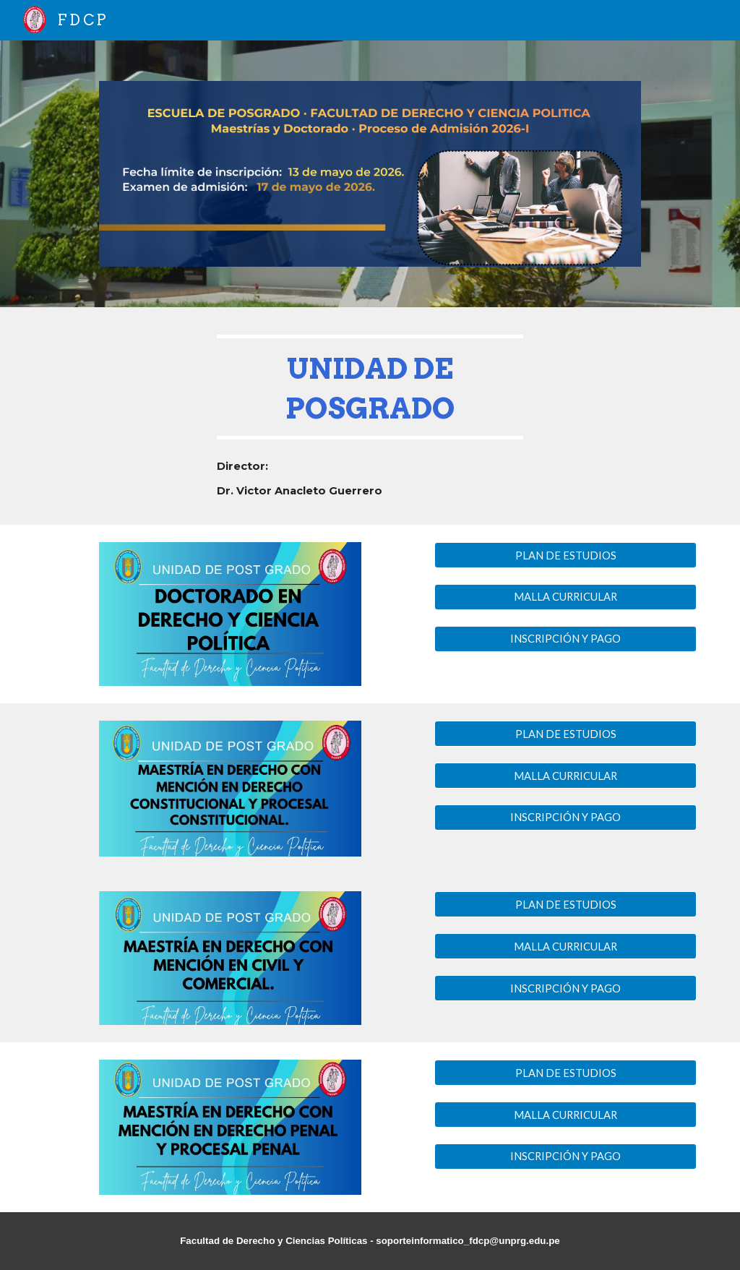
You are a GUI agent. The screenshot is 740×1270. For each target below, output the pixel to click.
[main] (370, 387)
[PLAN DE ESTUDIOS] (565, 555)
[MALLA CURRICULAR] (565, 597)
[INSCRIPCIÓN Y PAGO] (565, 639)
